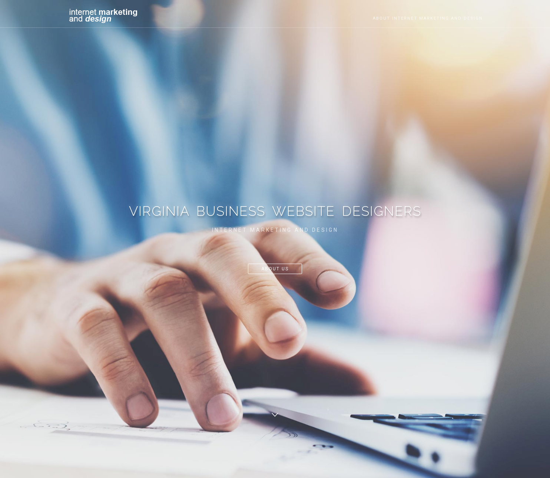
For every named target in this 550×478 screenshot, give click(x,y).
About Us (275, 268)
